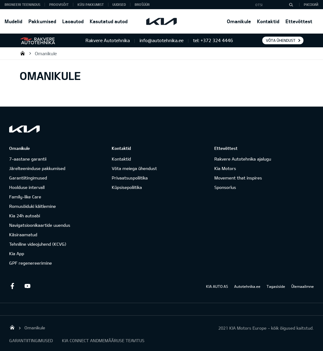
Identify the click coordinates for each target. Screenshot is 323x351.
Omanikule (239, 21)
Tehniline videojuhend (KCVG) (37, 244)
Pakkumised (42, 21)
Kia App (16, 253)
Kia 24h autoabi (24, 215)
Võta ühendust (281, 40)
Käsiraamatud (23, 234)
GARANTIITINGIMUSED (31, 340)
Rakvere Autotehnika (23, 53)
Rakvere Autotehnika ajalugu (242, 158)
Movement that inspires (238, 177)
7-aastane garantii (27, 158)
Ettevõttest (298, 21)
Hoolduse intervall (27, 187)
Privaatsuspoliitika (130, 177)
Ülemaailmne (302, 286)
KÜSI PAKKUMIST (91, 4)
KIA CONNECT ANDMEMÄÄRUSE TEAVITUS (103, 340)
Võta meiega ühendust (134, 168)
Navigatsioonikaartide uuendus (39, 225)
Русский (311, 4)
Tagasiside (276, 286)
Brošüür (142, 4)
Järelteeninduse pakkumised (37, 168)
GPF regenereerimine (30, 263)
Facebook (12, 286)
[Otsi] (291, 4)
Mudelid (13, 21)
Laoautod (73, 21)
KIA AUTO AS (217, 286)
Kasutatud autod (109, 21)
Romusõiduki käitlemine (32, 206)
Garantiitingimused (28, 177)
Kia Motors (225, 168)
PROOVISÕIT (59, 4)
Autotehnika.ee (247, 286)
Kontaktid (268, 21)
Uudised (119, 4)
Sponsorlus (225, 187)
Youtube (27, 286)
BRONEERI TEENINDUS (22, 4)
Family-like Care (25, 196)
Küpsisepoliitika (127, 187)
